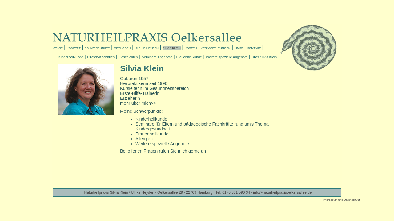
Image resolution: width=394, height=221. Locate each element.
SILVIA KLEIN (172, 48)
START (58, 48)
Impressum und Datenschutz (341, 199)
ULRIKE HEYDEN (147, 48)
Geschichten (128, 57)
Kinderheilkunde (70, 57)
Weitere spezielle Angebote (226, 57)
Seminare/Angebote (157, 57)
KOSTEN (191, 48)
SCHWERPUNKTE (97, 48)
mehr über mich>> (138, 103)
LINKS (239, 48)
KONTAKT (254, 48)
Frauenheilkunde (189, 57)
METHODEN (122, 48)
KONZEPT (74, 48)
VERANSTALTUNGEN (215, 48)
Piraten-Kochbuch (101, 57)
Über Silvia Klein (264, 57)
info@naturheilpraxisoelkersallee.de (282, 192)
